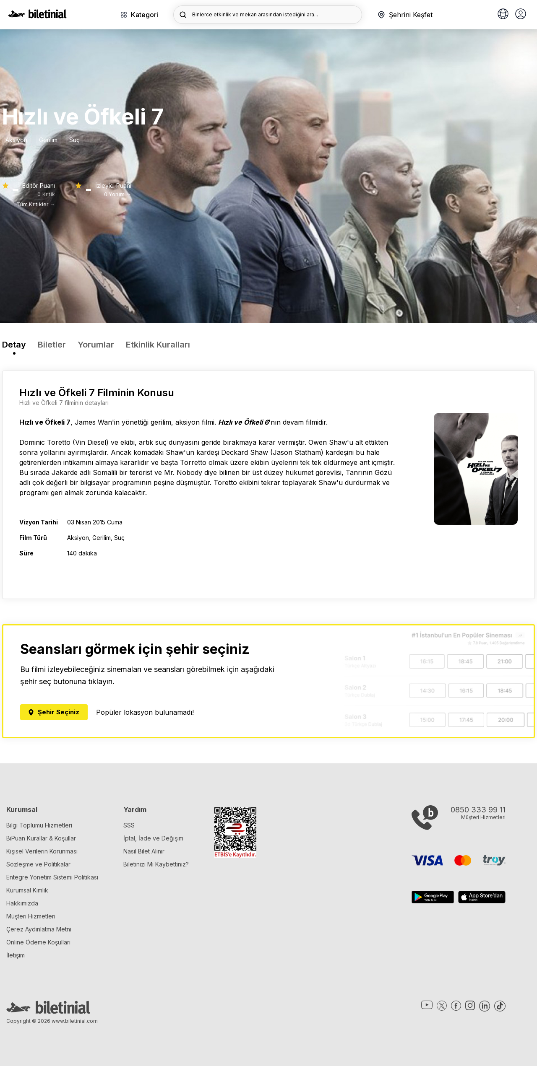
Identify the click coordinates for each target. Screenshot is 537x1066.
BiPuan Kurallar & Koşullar (41, 838)
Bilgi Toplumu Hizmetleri (39, 825)
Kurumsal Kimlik (27, 890)
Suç (74, 139)
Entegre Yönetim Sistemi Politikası (52, 877)
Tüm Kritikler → (35, 204)
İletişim (15, 955)
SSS (129, 825)
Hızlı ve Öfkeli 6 (243, 422)
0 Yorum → (117, 194)
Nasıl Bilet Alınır (143, 851)
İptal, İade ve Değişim (153, 838)
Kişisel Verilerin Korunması (42, 851)
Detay (14, 345)
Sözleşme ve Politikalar (38, 864)
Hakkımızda (22, 903)
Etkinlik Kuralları (158, 345)
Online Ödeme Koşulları (38, 942)
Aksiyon (16, 139)
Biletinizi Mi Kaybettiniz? (156, 864)
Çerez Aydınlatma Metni (38, 929)
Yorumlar (96, 345)
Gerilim (48, 139)
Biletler (52, 345)
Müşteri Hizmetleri (30, 916)
